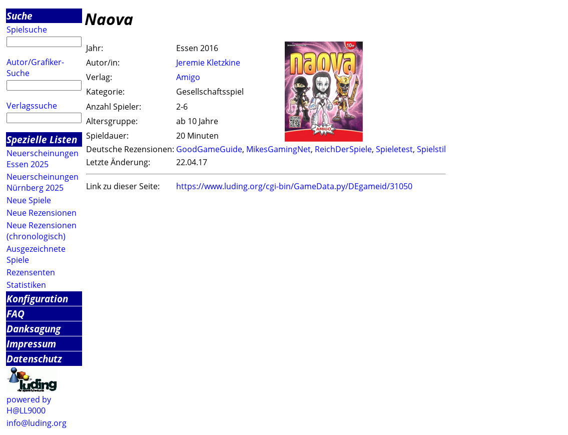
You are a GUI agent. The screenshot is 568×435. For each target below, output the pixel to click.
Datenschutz (34, 358)
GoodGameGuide (209, 149)
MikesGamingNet (278, 149)
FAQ (16, 313)
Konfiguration (37, 298)
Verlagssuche (32, 105)
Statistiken (26, 284)
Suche (20, 16)
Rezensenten (31, 272)
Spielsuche (27, 29)
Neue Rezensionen (42, 212)
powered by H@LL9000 (29, 405)
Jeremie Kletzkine (208, 62)
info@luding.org (37, 422)
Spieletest (394, 149)
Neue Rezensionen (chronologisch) (42, 231)
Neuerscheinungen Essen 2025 (43, 159)
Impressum (31, 343)
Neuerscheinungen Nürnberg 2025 (43, 182)
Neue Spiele (29, 200)
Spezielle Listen (42, 139)
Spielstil (431, 149)
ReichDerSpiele (343, 149)
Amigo (188, 77)
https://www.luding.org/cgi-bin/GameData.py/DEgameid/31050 (294, 186)
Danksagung (34, 328)
